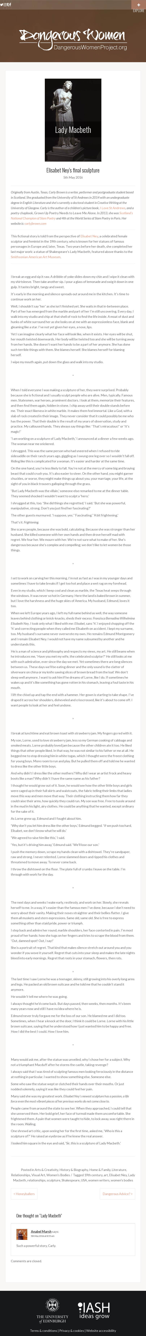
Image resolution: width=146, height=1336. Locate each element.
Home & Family (99, 1170)
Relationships (20, 1175)
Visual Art (38, 1175)
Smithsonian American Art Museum (35, 257)
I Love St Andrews (112, 208)
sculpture (53, 1180)
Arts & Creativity (46, 1170)
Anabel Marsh (41, 1232)
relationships (36, 1180)
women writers (99, 1180)
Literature (119, 1170)
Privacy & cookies (71, 1331)
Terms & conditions (43, 1331)
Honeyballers (25, 1194)
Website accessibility (101, 1331)
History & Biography (73, 1170)
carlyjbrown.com (35, 223)
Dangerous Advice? (116, 1194)
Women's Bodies (58, 1175)
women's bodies (122, 1180)
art (106, 1175)
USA (84, 1180)
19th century (93, 1175)
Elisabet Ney (89, 236)
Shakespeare (71, 1180)
